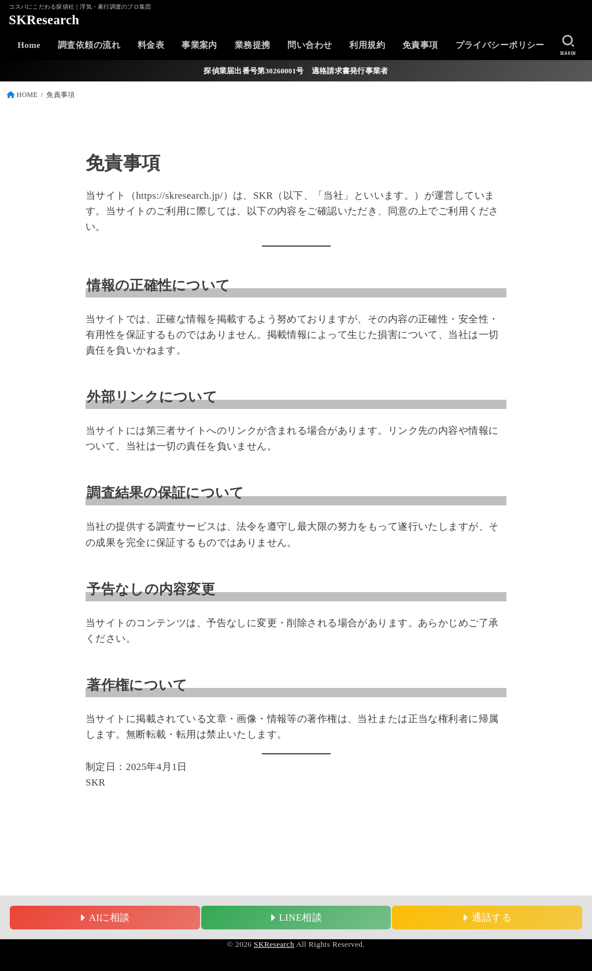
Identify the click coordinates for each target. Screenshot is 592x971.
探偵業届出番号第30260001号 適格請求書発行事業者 (296, 71)
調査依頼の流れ (89, 45)
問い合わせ (309, 45)
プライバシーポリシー (500, 45)
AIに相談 (105, 917)
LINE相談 (296, 917)
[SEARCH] (568, 45)
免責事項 (420, 45)
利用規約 (367, 45)
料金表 (151, 45)
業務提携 (253, 45)
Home (28, 45)
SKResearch (44, 20)
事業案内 (199, 45)
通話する (487, 917)
